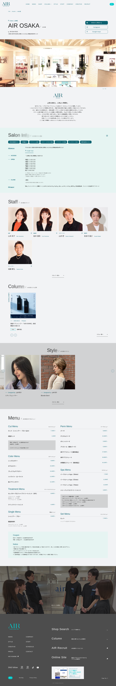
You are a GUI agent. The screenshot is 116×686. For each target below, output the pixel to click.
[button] (11, 335)
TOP (9, 11)
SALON (13, 11)
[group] (23, 312)
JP (111, 4)
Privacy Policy (33, 677)
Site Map (21, 677)
